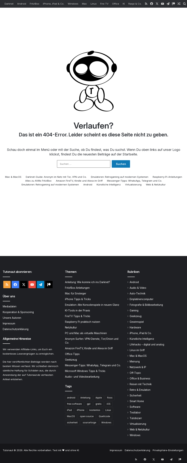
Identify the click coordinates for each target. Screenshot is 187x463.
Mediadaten (9, 306)
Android (21, 3)
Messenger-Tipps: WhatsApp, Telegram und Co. (134, 181)
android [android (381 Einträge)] (71, 398)
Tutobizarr (136, 418)
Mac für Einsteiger (75, 293)
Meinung (135, 361)
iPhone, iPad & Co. (53, 3)
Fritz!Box (34, 3)
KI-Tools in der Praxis (77, 310)
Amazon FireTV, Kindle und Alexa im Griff (79, 181)
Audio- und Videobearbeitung (82, 377)
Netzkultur (71, 327)
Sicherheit (135, 395)
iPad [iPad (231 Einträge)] (69, 410)
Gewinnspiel (137, 322)
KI (124, 3)
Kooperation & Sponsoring (18, 312)
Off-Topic (135, 373)
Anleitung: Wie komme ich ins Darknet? (87, 282)
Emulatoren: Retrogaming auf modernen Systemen (119, 177)
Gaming (134, 310)
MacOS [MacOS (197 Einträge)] (71, 416)
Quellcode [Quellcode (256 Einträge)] (104, 416)
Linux (94, 3)
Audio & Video (138, 288)
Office (115, 3)
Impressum (9, 323)
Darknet (9, 3)
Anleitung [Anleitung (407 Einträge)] (85, 398)
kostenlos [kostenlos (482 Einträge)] (94, 410)
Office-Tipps (72, 354)
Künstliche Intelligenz (109, 184)
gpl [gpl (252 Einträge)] (88, 404)
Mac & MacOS (13, 177)
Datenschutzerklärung (15, 329)
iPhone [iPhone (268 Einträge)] (80, 410)
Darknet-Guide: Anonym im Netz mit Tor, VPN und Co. (56, 177)
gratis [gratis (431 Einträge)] (99, 404)
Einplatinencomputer (141, 299)
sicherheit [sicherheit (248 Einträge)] (72, 422)
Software (135, 407)
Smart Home (137, 401)
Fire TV (104, 3)
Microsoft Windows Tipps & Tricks (85, 371)
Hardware (135, 327)
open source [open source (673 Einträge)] (87, 416)
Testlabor (135, 412)
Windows (73, 3)
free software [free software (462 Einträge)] (74, 404)
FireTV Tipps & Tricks (77, 316)
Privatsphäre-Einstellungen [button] (168, 450)
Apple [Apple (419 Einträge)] (99, 398)
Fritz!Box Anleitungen (77, 288)
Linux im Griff (137, 350)
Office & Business (140, 378)
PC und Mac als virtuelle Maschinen (86, 333)
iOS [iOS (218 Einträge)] (108, 404)
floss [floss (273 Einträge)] (109, 398)
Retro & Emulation (140, 390)
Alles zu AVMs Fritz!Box (38, 181)
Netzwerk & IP (138, 367)
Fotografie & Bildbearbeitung (146, 305)
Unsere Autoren (12, 318)
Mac (84, 3)
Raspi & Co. (135, 3)
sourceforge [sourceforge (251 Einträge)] (89, 422)
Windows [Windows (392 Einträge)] (106, 422)
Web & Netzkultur (156, 184)
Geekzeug (71, 360)
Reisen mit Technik (141, 384)
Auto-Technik (137, 293)
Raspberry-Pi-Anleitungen (167, 177)
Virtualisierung (133, 184)
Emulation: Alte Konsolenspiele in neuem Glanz (92, 305)
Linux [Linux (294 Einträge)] (108, 410)
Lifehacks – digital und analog (147, 344)
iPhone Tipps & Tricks (78, 299)
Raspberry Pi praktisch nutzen (82, 322)
